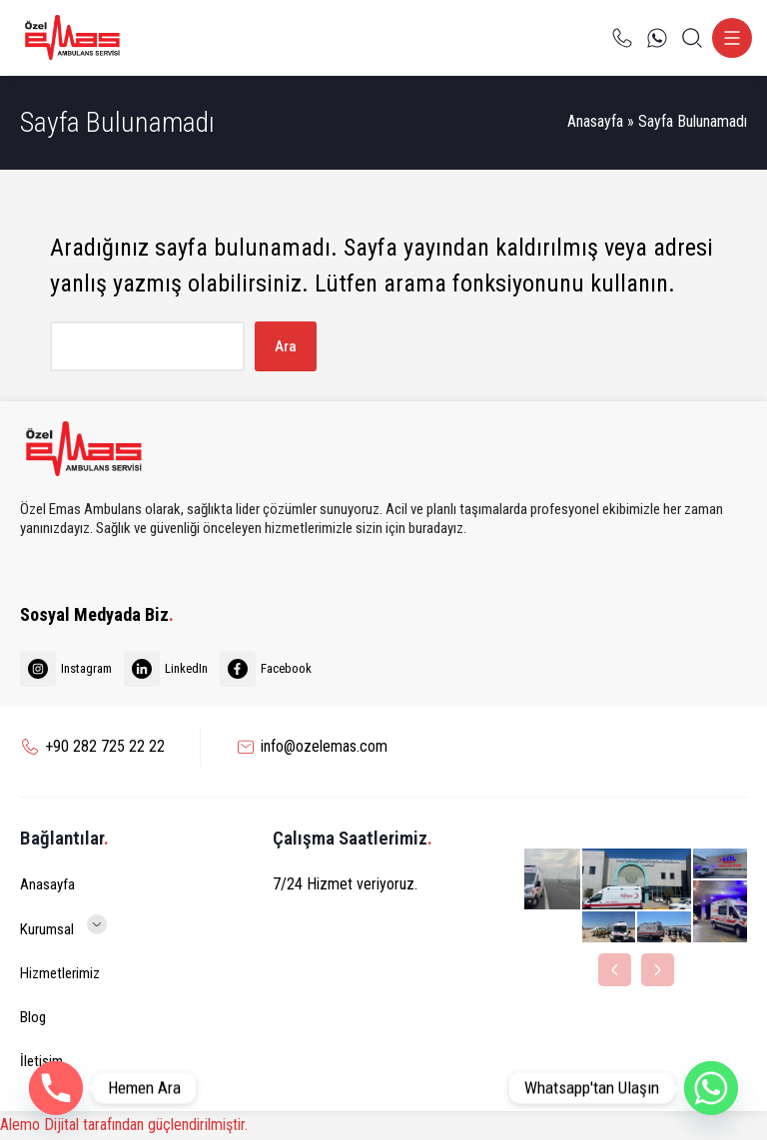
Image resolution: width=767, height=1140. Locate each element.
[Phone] (56, 1088)
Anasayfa (595, 121)
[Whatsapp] (711, 1088)
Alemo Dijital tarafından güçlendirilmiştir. (124, 1124)
